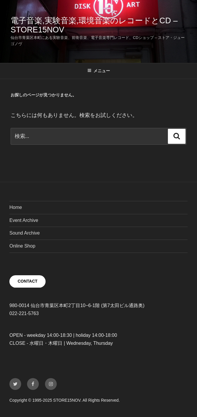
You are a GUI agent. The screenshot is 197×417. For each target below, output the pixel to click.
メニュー (98, 70)
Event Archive (23, 220)
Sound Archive (24, 232)
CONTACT (27, 281)
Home (15, 207)
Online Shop (22, 245)
